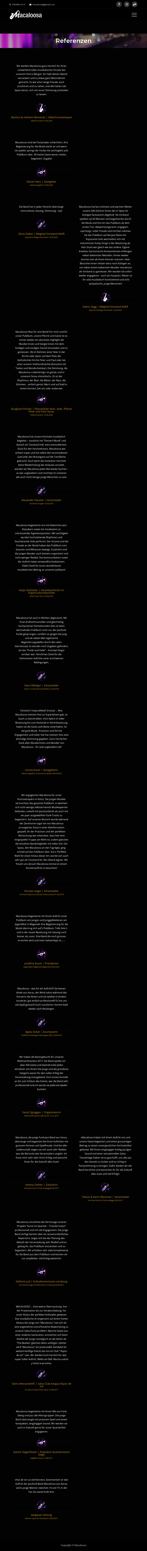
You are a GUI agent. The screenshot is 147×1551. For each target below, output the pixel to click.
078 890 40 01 (17, 4)
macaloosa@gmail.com (42, 4)
